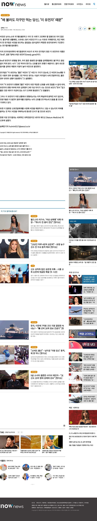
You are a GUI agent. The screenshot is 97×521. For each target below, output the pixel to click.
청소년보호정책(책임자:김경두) (64, 502)
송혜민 (3, 28)
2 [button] (32, 484)
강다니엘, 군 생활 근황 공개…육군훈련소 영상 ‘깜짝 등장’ (36, 468)
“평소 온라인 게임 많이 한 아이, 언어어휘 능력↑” (15, 152)
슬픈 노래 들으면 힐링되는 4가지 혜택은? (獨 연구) (16, 149)
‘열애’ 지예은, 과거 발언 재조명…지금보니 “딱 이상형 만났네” (59, 468)
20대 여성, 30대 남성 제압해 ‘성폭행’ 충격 (13, 143)
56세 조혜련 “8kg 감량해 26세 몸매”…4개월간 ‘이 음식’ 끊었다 (14, 468)
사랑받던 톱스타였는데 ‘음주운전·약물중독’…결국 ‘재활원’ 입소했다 (52, 451)
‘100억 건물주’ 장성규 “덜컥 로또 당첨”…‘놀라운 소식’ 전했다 (14, 477)
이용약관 (44, 502)
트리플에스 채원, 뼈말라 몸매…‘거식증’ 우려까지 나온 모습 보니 (36, 477)
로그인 (33, 502)
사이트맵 (86, 502)
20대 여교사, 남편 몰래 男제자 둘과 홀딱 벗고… (15, 146)
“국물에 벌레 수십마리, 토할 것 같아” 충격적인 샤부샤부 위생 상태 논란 (31, 451)
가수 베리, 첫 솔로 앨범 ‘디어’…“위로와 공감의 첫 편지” (58, 477)
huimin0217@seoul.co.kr (19, 126)
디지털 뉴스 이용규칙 (78, 502)
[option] (31, 445)
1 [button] (31, 484)
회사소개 (38, 502)
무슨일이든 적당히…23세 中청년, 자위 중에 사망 (15, 155)
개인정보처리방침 (52, 502)
